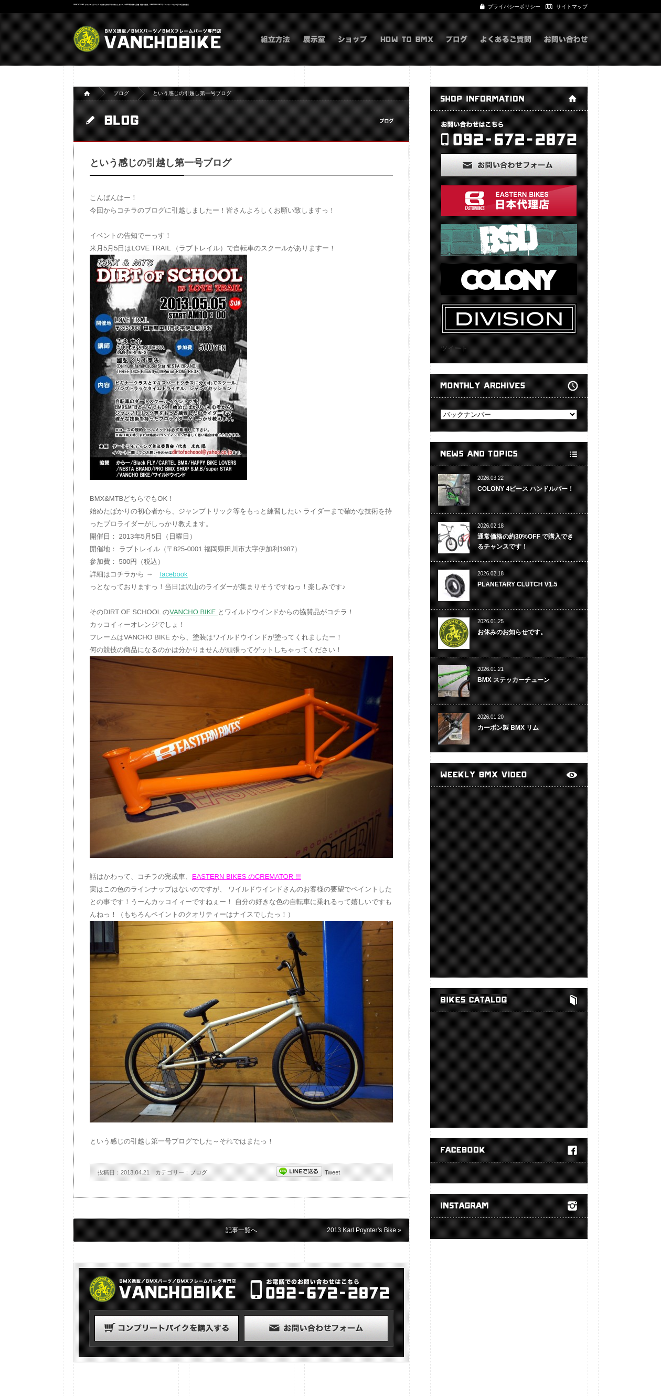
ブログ (456, 50)
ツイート (454, 348)
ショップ (352, 50)
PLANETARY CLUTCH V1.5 (517, 584)
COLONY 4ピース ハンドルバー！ (525, 488)
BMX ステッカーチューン (513, 680)
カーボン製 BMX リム (508, 727)
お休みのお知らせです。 (512, 632)
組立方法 (275, 50)
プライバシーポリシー (514, 6)
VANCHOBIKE (147, 39)
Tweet (332, 1172)
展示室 (314, 50)
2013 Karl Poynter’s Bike (361, 1230)
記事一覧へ (241, 1230)
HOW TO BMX (406, 50)
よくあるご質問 (506, 50)
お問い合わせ (566, 50)
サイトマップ (572, 6)
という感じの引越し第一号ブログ (192, 93)
